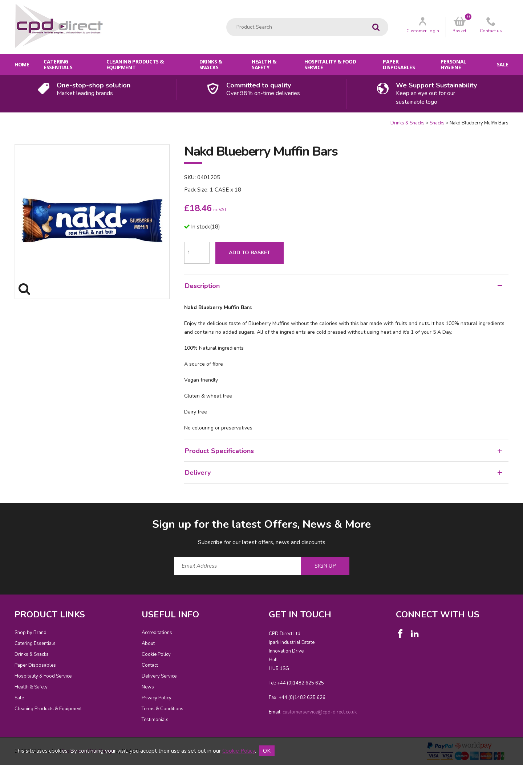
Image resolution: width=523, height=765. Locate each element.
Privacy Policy (156, 698)
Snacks (437, 123)
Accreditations (157, 632)
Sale (502, 64)
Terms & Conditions (162, 709)
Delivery (343, 472)
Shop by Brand (30, 632)
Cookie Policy (156, 654)
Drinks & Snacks (210, 64)
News (148, 687)
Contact (150, 665)
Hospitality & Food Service (330, 64)
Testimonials (155, 719)
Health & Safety (264, 64)
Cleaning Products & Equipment (135, 64)
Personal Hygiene (453, 64)
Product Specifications (343, 451)
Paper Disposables (399, 64)
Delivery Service (159, 676)
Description (343, 285)
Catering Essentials (58, 64)
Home (22, 64)
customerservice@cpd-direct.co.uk (320, 712)
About (148, 643)
